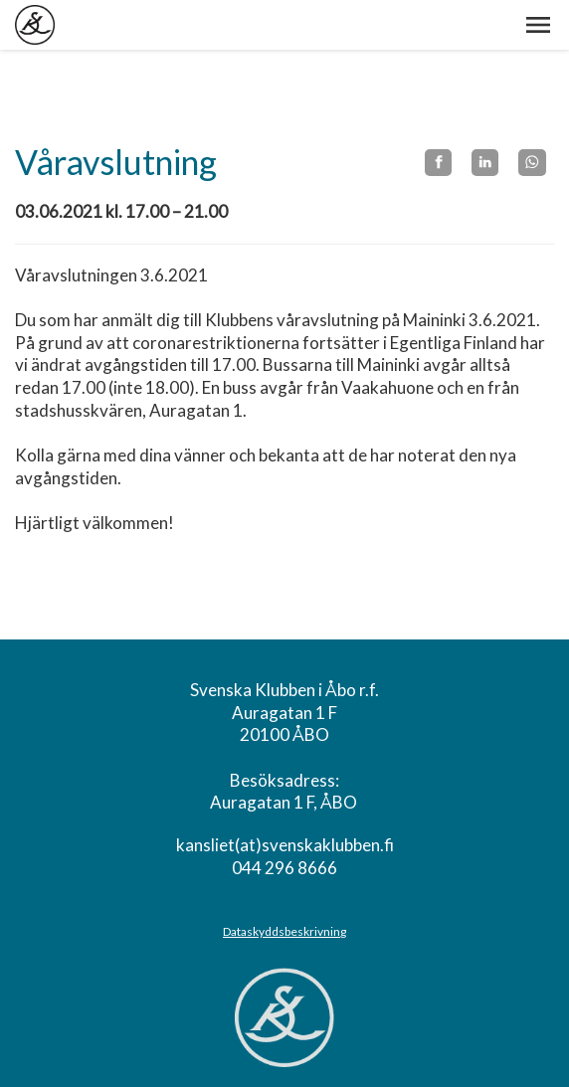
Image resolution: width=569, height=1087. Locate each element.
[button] (538, 25)
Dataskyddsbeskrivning (284, 931)
